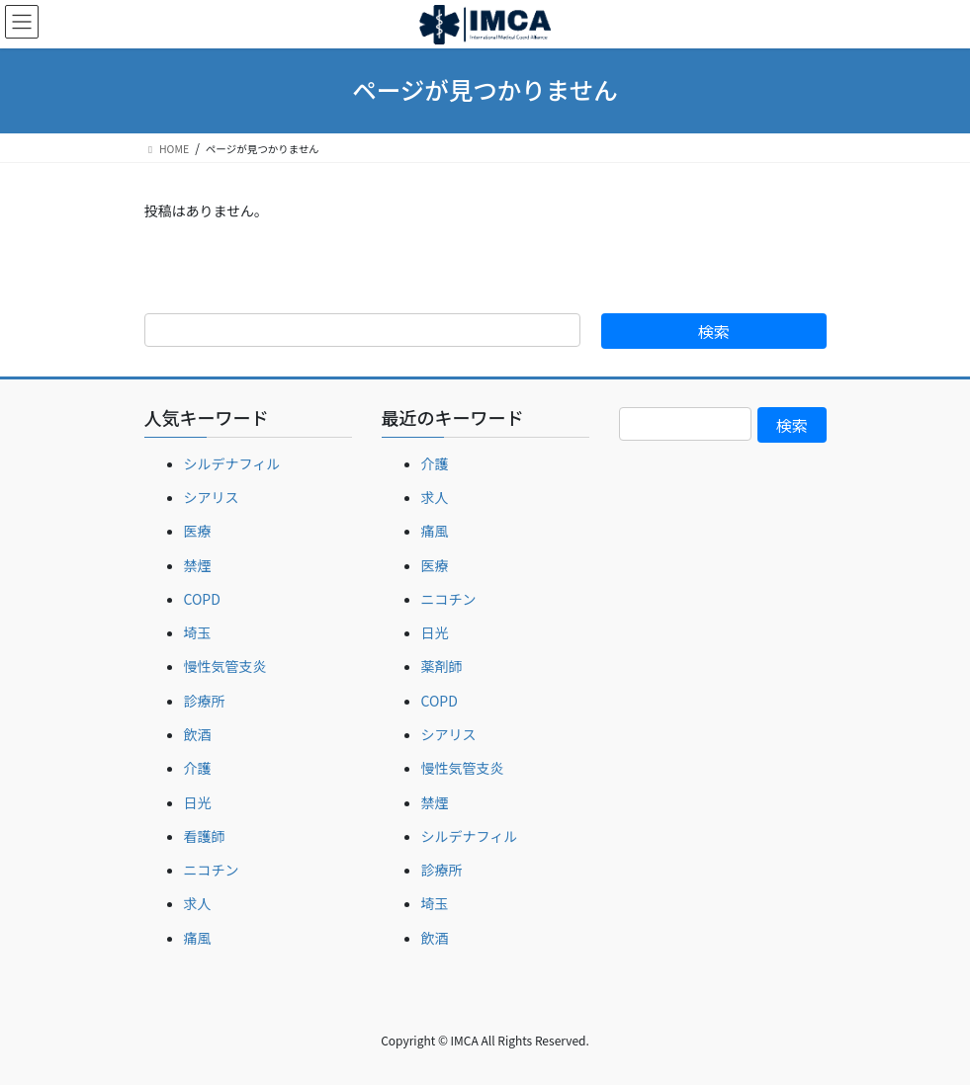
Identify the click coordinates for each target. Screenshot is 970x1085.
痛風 (198, 938)
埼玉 (198, 632)
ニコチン (211, 869)
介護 (198, 768)
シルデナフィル (232, 463)
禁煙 (198, 565)
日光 (198, 802)
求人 (198, 903)
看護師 (204, 836)
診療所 (204, 700)
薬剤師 (442, 666)
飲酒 (198, 734)
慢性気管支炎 (225, 666)
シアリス (211, 497)
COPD (202, 599)
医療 (198, 531)
